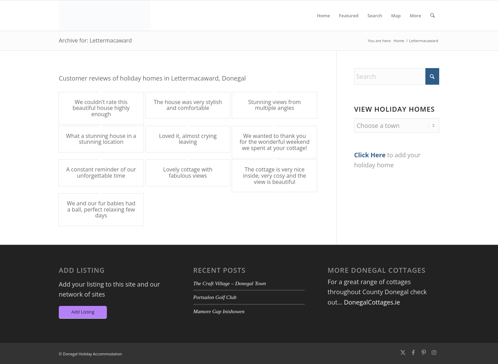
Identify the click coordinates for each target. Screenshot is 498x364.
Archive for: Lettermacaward (95, 40)
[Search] (432, 15)
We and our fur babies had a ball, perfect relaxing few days (101, 209)
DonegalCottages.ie (372, 302)
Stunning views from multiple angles (274, 105)
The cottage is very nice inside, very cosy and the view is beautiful (274, 175)
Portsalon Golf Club (215, 297)
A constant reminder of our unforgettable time (101, 172)
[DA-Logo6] (104, 15)
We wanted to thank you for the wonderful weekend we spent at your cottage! (275, 142)
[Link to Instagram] (434, 352)
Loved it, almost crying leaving (188, 139)
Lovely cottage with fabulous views (188, 172)
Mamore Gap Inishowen (219, 311)
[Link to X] (403, 352)
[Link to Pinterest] (423, 352)
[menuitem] (323, 15)
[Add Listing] (83, 312)
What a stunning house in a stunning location (101, 139)
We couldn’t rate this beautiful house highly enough (101, 108)
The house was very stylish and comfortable (188, 105)
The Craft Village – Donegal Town (229, 283)
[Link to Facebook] (413, 352)
